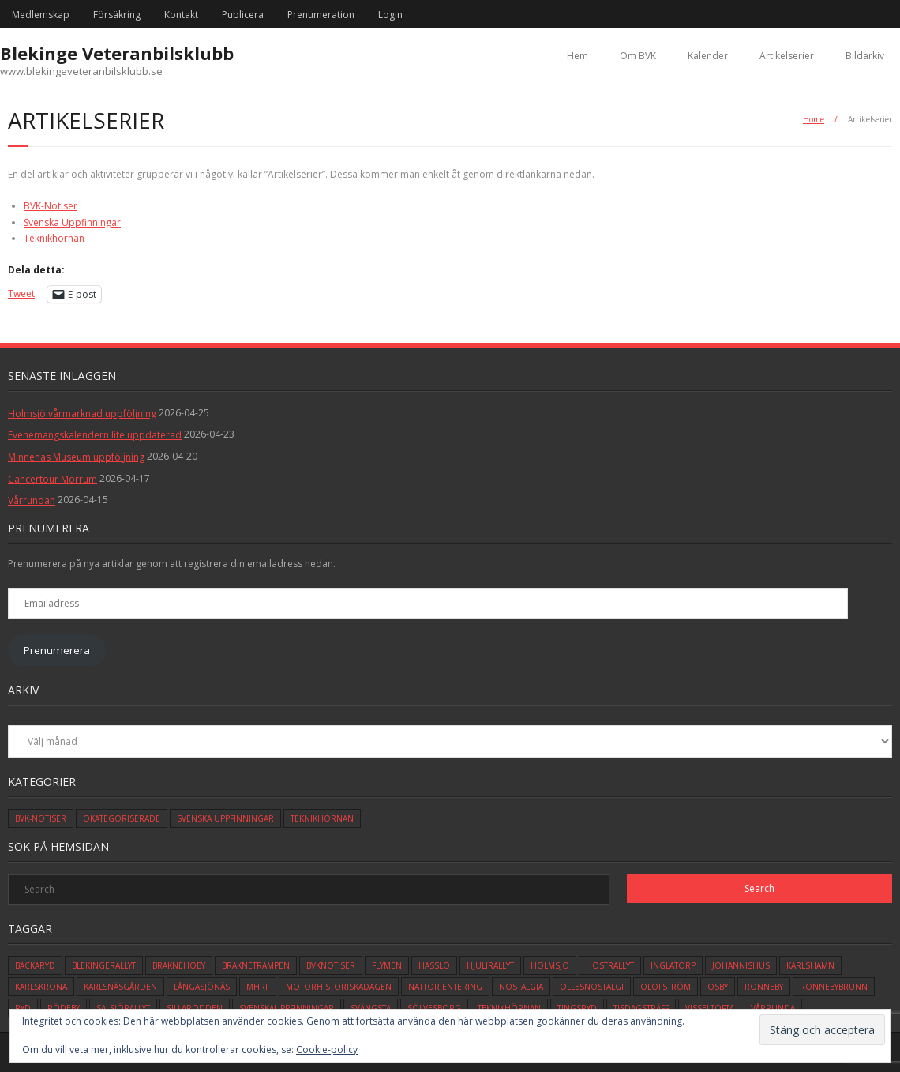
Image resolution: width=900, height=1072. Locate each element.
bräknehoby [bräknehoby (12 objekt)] (178, 965)
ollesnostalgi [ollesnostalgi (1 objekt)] (592, 986)
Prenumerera (57, 650)
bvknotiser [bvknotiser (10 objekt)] (330, 965)
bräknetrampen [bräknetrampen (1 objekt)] (256, 965)
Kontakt (181, 14)
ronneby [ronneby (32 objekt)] (763, 986)
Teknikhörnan (54, 238)
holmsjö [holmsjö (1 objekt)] (550, 965)
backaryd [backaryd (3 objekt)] (35, 965)
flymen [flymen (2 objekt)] (387, 965)
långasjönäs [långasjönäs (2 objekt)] (202, 986)
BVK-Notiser (50, 206)
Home (813, 119)
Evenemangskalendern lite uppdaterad (95, 435)
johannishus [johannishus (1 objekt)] (741, 965)
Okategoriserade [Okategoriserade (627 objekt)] (121, 818)
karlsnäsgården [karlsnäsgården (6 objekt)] (120, 986)
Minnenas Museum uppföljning (76, 457)
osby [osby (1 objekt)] (717, 986)
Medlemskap (40, 14)
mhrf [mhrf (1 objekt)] (257, 986)
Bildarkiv (865, 55)
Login (390, 14)
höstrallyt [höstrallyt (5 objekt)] (610, 965)
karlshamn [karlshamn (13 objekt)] (810, 965)
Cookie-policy (327, 1049)
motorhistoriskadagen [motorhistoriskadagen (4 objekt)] (339, 986)
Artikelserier (786, 55)
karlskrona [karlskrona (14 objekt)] (41, 986)
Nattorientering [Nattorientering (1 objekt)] (445, 986)
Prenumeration (320, 14)
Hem (577, 55)
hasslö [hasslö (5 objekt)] (434, 965)
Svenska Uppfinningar (72, 222)
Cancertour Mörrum (52, 479)
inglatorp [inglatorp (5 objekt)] (673, 965)
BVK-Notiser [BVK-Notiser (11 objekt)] (40, 818)
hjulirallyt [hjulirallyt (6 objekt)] (490, 965)
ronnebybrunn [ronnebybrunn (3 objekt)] (834, 986)
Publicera (243, 14)
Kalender (708, 55)
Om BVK (638, 55)
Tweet (21, 293)
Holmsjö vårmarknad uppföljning (82, 413)
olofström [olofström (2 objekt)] (665, 986)
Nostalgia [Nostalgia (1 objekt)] (521, 986)
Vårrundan (31, 500)
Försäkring (117, 14)
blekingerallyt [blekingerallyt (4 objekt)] (104, 965)
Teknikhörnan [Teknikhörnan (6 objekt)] (322, 818)
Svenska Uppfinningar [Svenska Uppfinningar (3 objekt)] (225, 818)
